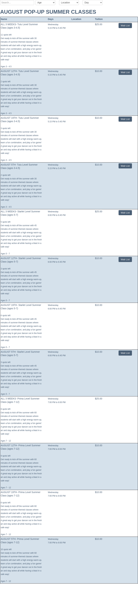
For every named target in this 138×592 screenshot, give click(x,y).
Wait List (125, 25)
